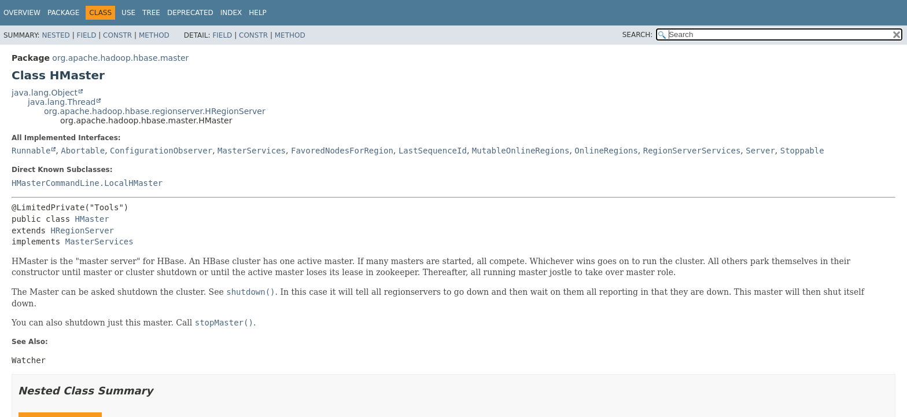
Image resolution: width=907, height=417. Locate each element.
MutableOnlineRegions (521, 150)
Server (760, 150)
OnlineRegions (606, 150)
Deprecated (190, 13)
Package (63, 13)
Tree (151, 13)
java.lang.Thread (61, 102)
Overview (21, 13)
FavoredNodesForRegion (342, 150)
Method (154, 35)
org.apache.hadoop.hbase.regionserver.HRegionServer (155, 111)
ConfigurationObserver (161, 150)
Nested (55, 35)
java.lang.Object (45, 92)
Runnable (31, 150)
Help (258, 13)
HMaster (92, 219)
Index (231, 13)
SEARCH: (637, 35)
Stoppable (802, 150)
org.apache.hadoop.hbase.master (120, 58)
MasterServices (251, 150)
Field (86, 35)
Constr (117, 35)
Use (128, 13)
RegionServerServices (692, 150)
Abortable (83, 150)
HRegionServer (82, 230)
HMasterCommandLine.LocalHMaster (87, 183)
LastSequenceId (433, 150)
